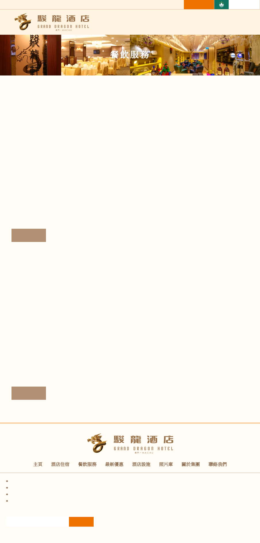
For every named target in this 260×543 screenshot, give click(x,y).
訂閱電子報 (81, 527)
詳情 (28, 235)
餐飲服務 (87, 464)
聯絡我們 (218, 464)
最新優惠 (114, 464)
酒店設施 (141, 464)
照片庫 (166, 464)
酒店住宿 (60, 464)
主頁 (38, 464)
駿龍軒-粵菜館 (36, 206)
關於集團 (191, 464)
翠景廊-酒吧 (32, 364)
